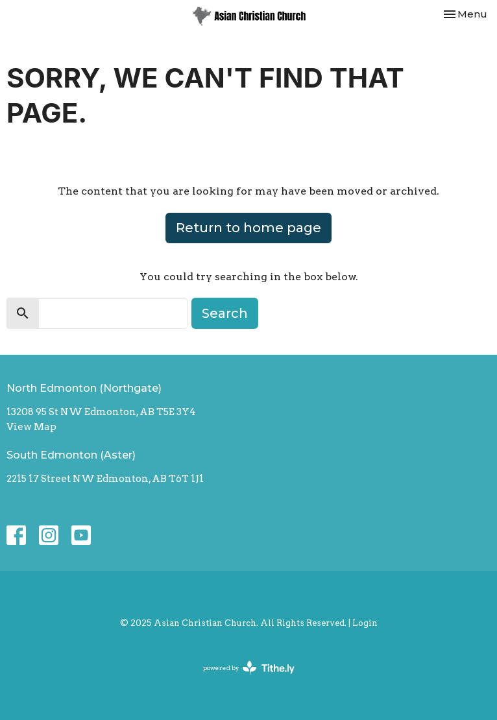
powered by (249, 668)
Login (365, 623)
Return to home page (248, 227)
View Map (31, 427)
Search (225, 313)
